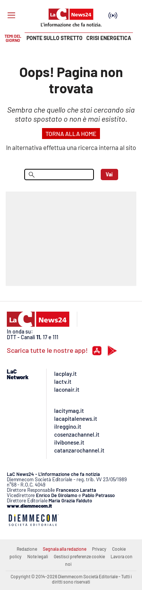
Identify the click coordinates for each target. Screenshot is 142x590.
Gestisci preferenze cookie (79, 556)
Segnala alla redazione (64, 548)
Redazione (27, 548)
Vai (109, 174)
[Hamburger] (11, 15)
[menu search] (59, 174)
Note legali (37, 556)
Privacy (99, 548)
